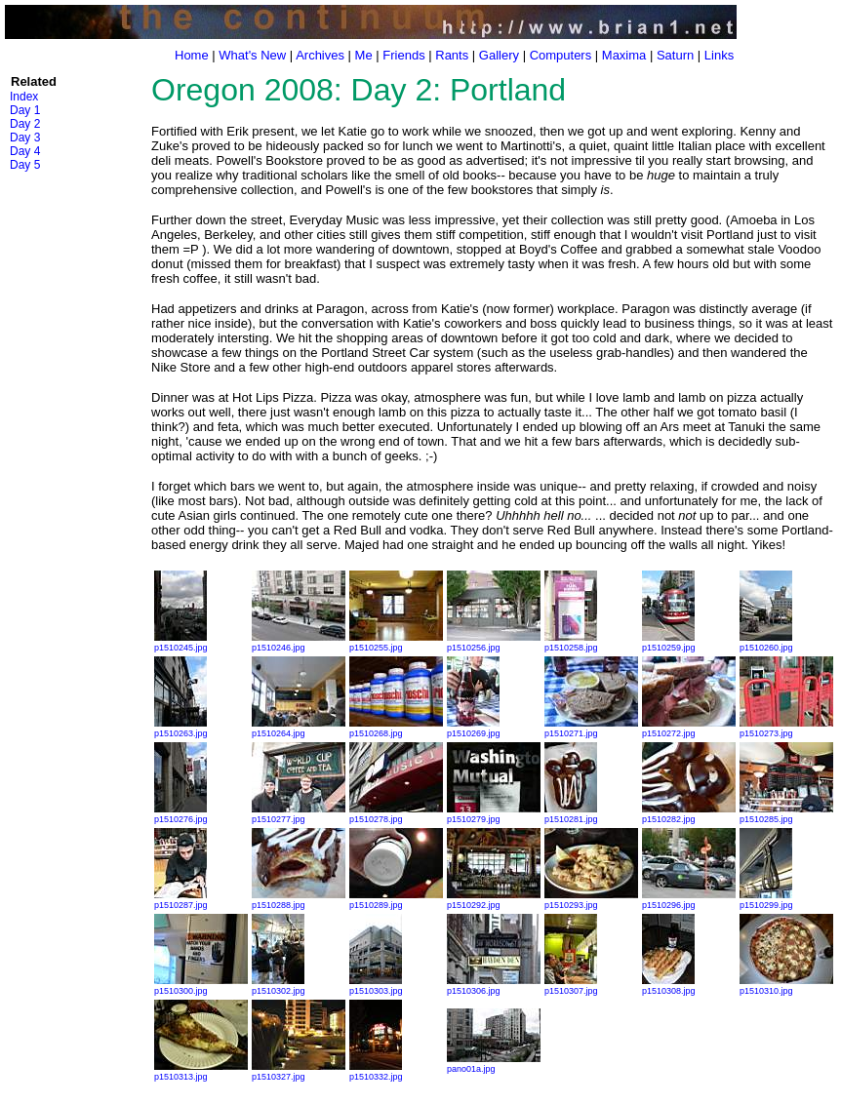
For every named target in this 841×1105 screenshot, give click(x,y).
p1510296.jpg (689, 900)
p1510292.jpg (494, 900)
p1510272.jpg (689, 728)
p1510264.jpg (298, 728)
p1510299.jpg (766, 900)
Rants (451, 55)
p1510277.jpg (298, 814)
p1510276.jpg (181, 814)
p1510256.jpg (494, 642)
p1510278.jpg (396, 814)
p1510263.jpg (181, 728)
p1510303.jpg (376, 986)
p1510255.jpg (396, 642)
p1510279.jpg (494, 814)
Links (719, 55)
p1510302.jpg (278, 986)
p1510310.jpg (786, 986)
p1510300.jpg (201, 986)
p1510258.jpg (571, 642)
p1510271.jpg (591, 728)
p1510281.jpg (571, 814)
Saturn (675, 55)
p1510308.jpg (669, 986)
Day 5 (25, 165)
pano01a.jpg (494, 1064)
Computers (561, 55)
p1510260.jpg (766, 642)
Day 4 (25, 151)
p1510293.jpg (591, 900)
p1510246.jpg (298, 642)
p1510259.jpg (669, 642)
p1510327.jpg (298, 1072)
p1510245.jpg (181, 642)
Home (192, 55)
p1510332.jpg (376, 1072)
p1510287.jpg (181, 900)
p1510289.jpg (396, 900)
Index (24, 96)
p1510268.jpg (396, 728)
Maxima (624, 55)
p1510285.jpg (786, 814)
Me (364, 55)
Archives (320, 55)
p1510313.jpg (201, 1072)
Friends (403, 55)
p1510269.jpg (474, 728)
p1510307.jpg (571, 986)
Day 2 (25, 124)
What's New (252, 55)
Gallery (499, 55)
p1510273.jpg (786, 728)
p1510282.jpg (689, 814)
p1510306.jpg (494, 986)
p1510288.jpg (298, 900)
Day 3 (25, 137)
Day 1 (25, 110)
